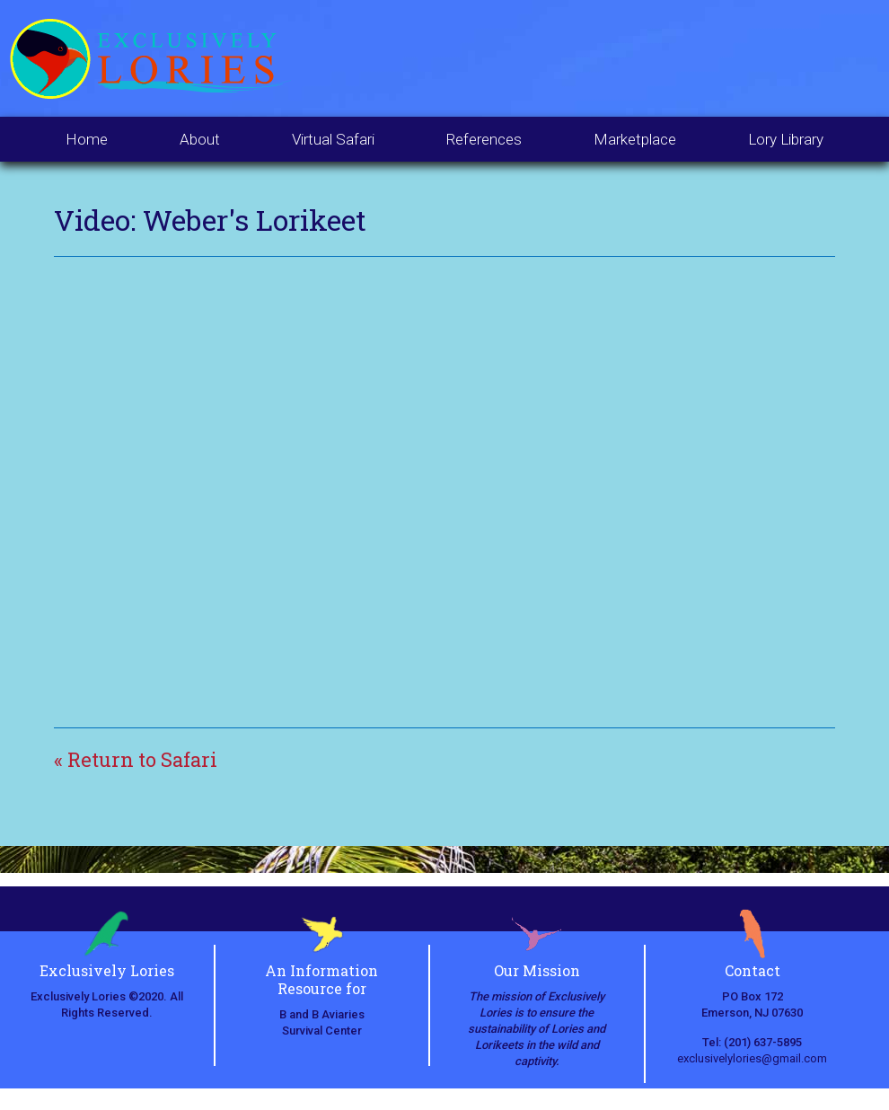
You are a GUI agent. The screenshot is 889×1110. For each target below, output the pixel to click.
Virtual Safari (333, 139)
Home (87, 139)
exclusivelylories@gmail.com (752, 1058)
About (200, 139)
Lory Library (785, 139)
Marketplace (635, 139)
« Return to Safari (135, 759)
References (484, 139)
